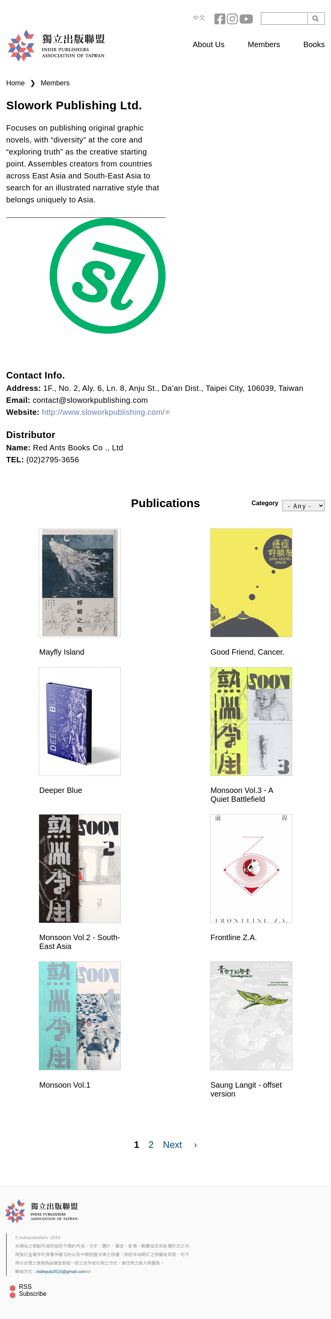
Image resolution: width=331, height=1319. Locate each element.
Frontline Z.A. (234, 937)
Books (314, 44)
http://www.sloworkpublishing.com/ (106, 412)
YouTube (245, 18)
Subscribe (32, 1293)
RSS (25, 1286)
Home (15, 83)
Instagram (233, 18)
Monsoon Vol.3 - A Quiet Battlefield (242, 794)
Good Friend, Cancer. (248, 652)
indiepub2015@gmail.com (63, 1271)
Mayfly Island (61, 652)
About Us (209, 44)
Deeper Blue (60, 790)
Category (265, 503)
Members (264, 44)
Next (172, 1144)
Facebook (220, 18)
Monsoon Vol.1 (64, 1085)
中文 (199, 18)
